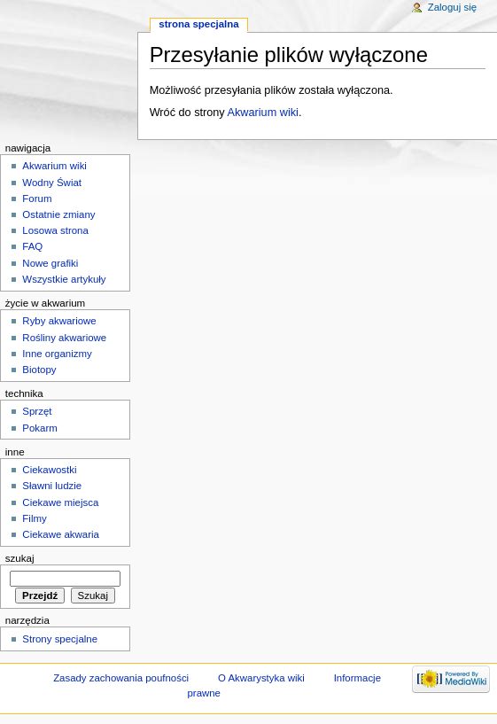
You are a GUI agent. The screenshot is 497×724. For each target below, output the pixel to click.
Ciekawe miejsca (60, 502)
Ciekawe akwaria (60, 534)
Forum (36, 198)
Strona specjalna (198, 24)
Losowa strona (55, 230)
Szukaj (20, 558)
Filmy (34, 518)
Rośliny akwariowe (64, 337)
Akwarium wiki (263, 112)
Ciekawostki (49, 469)
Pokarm (39, 428)
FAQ (32, 246)
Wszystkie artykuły (63, 279)
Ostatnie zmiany (58, 214)
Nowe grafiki (50, 263)
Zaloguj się (452, 7)
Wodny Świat (52, 182)
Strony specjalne (59, 639)
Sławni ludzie (52, 485)
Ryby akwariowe (59, 320)
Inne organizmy (56, 353)
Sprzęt (36, 411)
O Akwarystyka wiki (261, 678)
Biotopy (39, 369)
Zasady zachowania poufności (121, 678)
